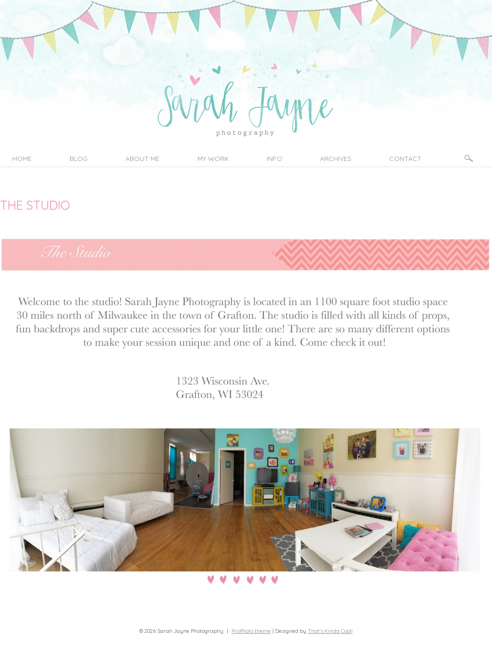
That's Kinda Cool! (330, 631)
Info (274, 158)
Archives (335, 158)
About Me (142, 158)
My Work (213, 158)
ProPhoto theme (251, 631)
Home (22, 158)
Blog (79, 158)
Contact (405, 158)
